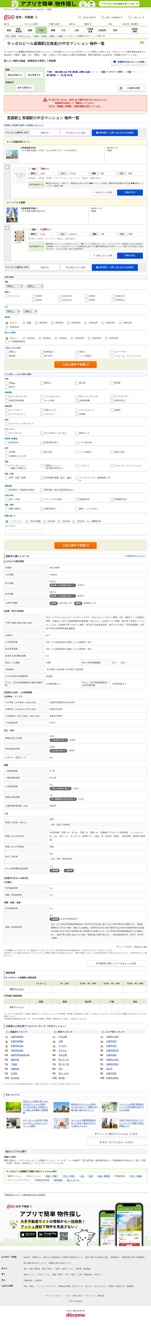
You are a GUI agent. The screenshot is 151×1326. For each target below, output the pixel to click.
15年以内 (93, 322)
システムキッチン (52, 396)
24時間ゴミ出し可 (17, 456)
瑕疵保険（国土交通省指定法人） (59, 490)
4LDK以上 (120, 300)
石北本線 (15, 1078)
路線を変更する (15, 75)
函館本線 (15, 1059)
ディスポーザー (121, 396)
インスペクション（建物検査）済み (94, 478)
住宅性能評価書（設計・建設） (58, 477)
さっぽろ (63, 1046)
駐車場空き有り (51, 442)
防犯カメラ (84, 433)
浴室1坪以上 (120, 400)
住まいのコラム (100, 1286)
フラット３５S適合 (53, 499)
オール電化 (49, 400)
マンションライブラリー (46, 1286)
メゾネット (84, 465)
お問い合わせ (77, 1296)
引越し (32, 1286)
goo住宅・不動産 (9, 1257)
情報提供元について (13, 1195)
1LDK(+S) (67, 296)
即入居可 (48, 356)
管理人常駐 (119, 452)
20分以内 (113, 338)
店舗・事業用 (104, 1176)
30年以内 (14, 327)
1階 (10, 383)
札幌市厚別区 (112, 1064)
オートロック (15, 433)
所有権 (12, 452)
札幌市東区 (111, 1055)
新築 (29, 322)
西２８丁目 (64, 1064)
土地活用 (38, 1280)
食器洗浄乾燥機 (16, 400)
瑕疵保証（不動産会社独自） (22, 490)
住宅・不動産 (136, 1176)
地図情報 (130, 1286)
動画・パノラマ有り (88, 508)
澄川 (61, 1069)
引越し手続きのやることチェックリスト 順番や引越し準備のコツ (132, 1123)
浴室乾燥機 (84, 400)
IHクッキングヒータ (88, 396)
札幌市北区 (111, 1046)
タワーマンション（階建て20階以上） (18, 466)
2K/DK (92, 296)
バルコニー (49, 414)
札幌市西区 (111, 1041)
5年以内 (59, 322)
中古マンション (44, 1275)
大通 (61, 1041)
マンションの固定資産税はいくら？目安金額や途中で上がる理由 (131, 1107)
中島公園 (63, 1055)
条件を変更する (24, 87)
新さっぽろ (64, 1073)
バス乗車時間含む (17, 341)
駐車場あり (49, 351)
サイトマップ (90, 1296)
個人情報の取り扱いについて (35, 1263)
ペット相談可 (85, 356)
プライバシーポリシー (54, 1296)
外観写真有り (50, 508)
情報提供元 (115, 1257)
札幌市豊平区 (112, 1050)
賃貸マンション (68, 1269)
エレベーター (120, 351)
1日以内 (51, 521)
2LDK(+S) (120, 296)
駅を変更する (34, 75)
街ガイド (88, 1286)
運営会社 (101, 1296)
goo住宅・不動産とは (32, 1257)
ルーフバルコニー (17, 414)
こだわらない (16, 521)
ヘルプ (67, 1296)
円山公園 (63, 1037)
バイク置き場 (85, 442)
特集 (25, 1286)
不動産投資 (87, 1275)
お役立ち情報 (7, 1286)
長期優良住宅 (120, 499)
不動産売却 (28, 1280)
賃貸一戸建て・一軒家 (51, 1269)
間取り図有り (15, 508)
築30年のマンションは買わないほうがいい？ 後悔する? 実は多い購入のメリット (84, 1107)
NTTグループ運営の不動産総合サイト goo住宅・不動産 (28, 9)
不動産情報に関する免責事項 (33, 1195)
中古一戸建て (69, 1176)
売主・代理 (14, 499)
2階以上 (13, 351)
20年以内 (110, 322)
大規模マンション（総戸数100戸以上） (54, 466)
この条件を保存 (133, 88)
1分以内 (31, 338)
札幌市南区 (111, 1073)
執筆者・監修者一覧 (117, 1286)
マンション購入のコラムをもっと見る (117, 1134)
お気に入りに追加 (75, 133)
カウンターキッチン (18, 396)
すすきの (63, 1050)
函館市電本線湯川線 (20, 1055)
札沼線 (14, 1073)
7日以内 (80, 521)
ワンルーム (14, 296)
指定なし (14, 322)
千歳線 (14, 1064)
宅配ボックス (50, 410)
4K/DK (92, 300)
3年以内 (43, 322)
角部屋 (12, 356)
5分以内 (47, 338)
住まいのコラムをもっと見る (117, 1142)
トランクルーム (86, 410)
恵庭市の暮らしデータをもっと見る (117, 963)
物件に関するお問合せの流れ (97, 1257)
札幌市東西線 (17, 1037)
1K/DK (39, 296)
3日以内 (66, 521)
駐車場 (78, 1269)
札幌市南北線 (17, 1046)
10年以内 (76, 322)
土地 (82, 1176)
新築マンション (30, 1275)
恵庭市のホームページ (136, 556)
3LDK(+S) (67, 300)
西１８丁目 (64, 1059)
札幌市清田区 (112, 1078)
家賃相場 (58, 1180)
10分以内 (79, 338)
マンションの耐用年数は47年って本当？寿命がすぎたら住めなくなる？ (83, 1123)
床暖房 (117, 410)
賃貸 (91, 1176)
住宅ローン (98, 1275)
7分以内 (63, 338)
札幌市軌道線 (17, 1050)
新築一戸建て (52, 1176)
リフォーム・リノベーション (127, 356)
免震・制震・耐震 (17, 477)
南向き (82, 351)
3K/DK (39, 300)
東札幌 (62, 1078)
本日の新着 (35, 521)
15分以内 (96, 338)
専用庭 (82, 414)
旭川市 (109, 1069)
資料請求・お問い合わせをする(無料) (114, 133)
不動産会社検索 (64, 1286)
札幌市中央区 (112, 1037)
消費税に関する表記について (60, 1263)
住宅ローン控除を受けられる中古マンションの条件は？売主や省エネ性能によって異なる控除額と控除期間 (35, 1107)
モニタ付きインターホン (55, 433)
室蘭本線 (15, 1069)
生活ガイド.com (140, 947)
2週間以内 (96, 521)
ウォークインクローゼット (21, 423)
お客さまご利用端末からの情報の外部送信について (63, 1257)
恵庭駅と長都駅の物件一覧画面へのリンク (23, 125)
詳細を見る (130, 192)
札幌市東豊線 (17, 1041)
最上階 (82, 383)
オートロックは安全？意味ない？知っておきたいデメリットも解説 (35, 1123)
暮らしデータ (73, 1180)
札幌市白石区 (112, 1059)
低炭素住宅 (84, 499)
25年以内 (127, 322)
